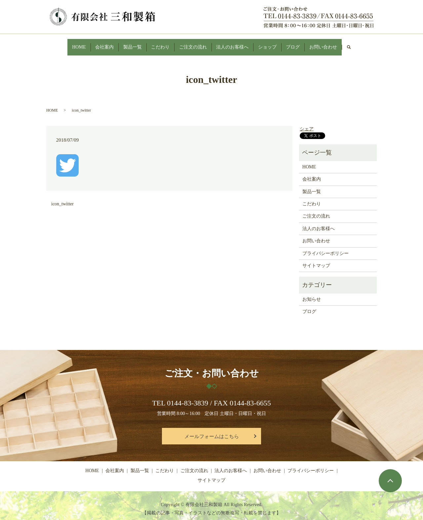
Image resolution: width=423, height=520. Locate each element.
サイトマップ (316, 259)
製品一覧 (124, 43)
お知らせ (311, 292)
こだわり (156, 43)
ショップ (276, 43)
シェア (307, 122)
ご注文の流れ (193, 43)
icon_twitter (62, 197)
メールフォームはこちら (211, 430)
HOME (61, 43)
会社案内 (91, 43)
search (372, 44)
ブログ (307, 43)
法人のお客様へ (237, 43)
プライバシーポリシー (325, 246)
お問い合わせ (341, 43)
